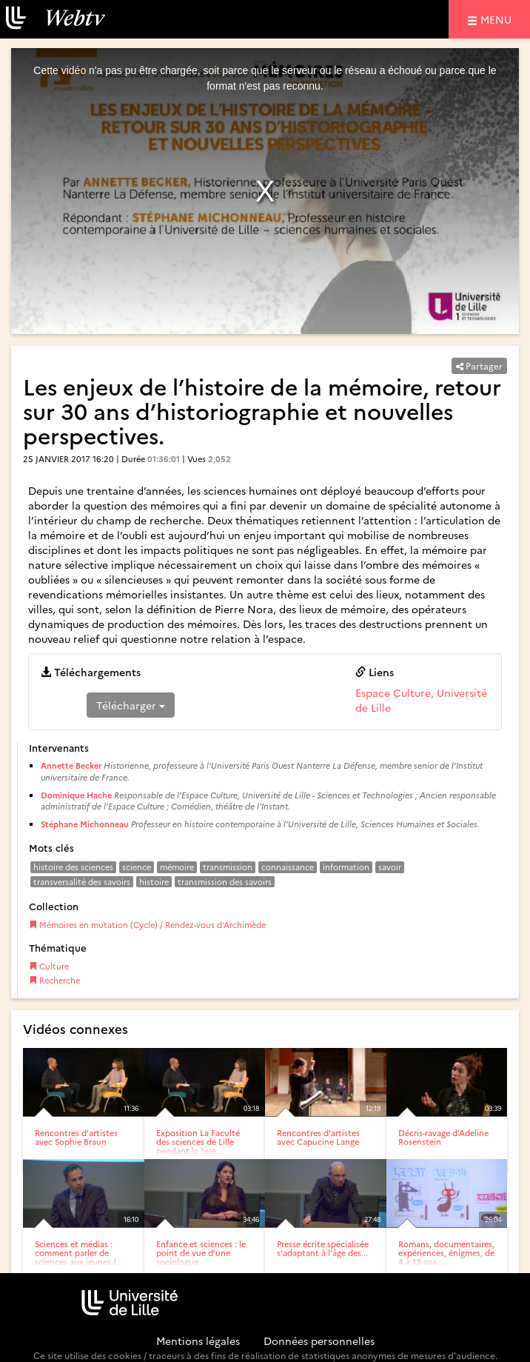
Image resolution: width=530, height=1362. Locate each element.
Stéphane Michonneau (85, 823)
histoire (154, 881)
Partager (479, 365)
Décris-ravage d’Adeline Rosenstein (443, 1137)
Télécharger (130, 705)
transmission (227, 866)
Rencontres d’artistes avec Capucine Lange (318, 1137)
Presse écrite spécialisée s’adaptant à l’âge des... (323, 1248)
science (136, 866)
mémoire (177, 866)
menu (498, 19)
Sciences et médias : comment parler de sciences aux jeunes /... (79, 1252)
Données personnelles (319, 1340)
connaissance (287, 866)
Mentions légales (198, 1340)
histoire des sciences (73, 866)
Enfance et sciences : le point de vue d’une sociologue (201, 1252)
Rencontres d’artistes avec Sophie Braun (76, 1137)
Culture (49, 966)
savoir (389, 866)
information (346, 866)
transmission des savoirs (225, 881)
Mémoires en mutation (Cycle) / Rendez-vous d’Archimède (147, 924)
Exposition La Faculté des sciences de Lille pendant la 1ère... (198, 1141)
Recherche (54, 980)
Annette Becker (71, 765)
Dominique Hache (76, 795)
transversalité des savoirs (81, 881)
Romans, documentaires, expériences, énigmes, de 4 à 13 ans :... (446, 1252)
